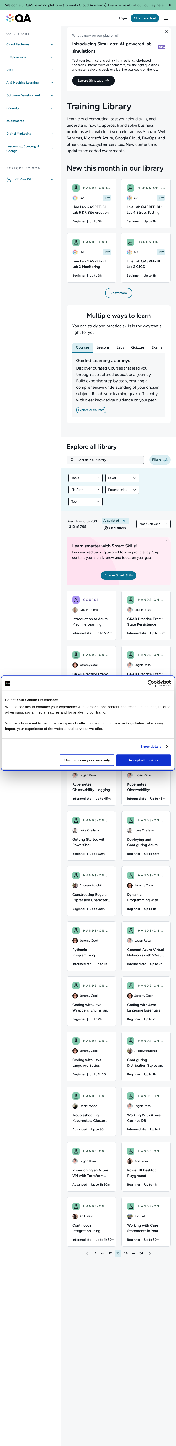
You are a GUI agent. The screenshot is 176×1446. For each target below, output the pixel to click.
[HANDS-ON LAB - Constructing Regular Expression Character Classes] (91, 895)
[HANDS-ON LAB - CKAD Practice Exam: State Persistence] (146, 620)
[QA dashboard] (19, 18)
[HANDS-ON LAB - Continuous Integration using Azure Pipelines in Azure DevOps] (91, 1226)
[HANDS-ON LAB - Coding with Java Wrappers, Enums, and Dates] (91, 1006)
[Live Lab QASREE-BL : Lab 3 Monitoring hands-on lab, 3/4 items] (91, 262)
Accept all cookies (143, 760)
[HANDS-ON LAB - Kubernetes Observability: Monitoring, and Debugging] (146, 785)
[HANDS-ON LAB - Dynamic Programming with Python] (146, 895)
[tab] (82, 352)
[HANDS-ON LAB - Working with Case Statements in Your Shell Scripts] (146, 1226)
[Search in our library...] (109, 464)
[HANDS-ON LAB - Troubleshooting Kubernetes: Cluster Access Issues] (91, 1116)
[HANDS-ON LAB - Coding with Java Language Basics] (91, 1061)
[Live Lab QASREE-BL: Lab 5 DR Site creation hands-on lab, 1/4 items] (91, 208)
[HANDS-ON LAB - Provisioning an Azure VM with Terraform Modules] (91, 1171)
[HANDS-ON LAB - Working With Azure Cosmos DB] (146, 1116)
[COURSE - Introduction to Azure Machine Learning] (91, 620)
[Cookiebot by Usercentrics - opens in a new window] (151, 683)
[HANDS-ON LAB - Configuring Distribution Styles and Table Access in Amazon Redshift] (146, 1061)
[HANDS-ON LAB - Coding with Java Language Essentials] (146, 1006)
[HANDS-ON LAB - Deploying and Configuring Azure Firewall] (146, 840)
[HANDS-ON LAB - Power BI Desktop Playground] (146, 1171)
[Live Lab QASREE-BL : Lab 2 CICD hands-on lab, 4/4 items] (146, 262)
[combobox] (85, 482)
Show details (151, 746)
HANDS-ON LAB (97, 192)
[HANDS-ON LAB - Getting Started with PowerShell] (91, 840)
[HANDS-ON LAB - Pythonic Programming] (91, 951)
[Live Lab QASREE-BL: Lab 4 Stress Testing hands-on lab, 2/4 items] (146, 208)
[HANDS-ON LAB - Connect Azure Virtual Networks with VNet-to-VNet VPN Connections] (146, 951)
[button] (170, 5)
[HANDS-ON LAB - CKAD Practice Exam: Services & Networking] (91, 675)
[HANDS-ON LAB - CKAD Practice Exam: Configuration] (146, 675)
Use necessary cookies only (87, 760)
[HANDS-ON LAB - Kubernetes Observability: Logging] (91, 785)
